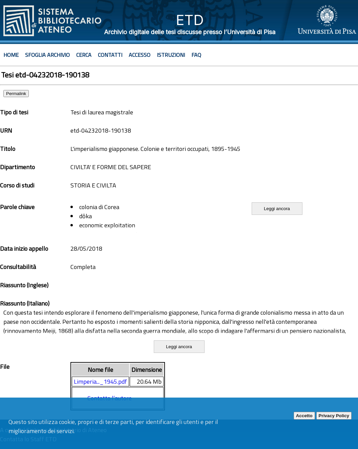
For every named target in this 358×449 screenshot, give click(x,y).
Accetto (304, 415)
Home (11, 55)
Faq (196, 55)
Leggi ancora (277, 208)
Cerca (83, 55)
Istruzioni (171, 55)
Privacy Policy (334, 415)
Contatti (110, 55)
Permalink (16, 93)
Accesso (139, 55)
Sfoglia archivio (47, 55)
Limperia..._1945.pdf (100, 381)
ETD (190, 19)
